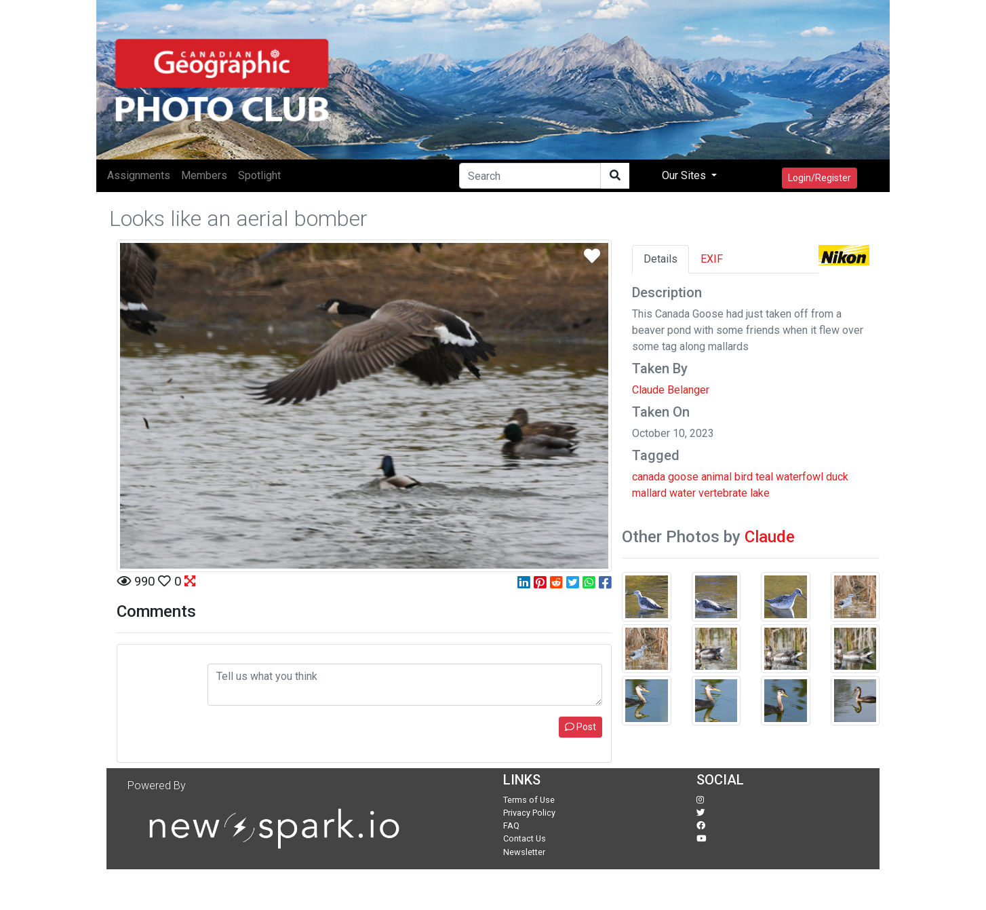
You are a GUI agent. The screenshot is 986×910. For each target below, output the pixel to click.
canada (648, 476)
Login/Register (819, 177)
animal (716, 476)
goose (683, 476)
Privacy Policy (529, 813)
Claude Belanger (670, 389)
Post (580, 726)
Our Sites (685, 175)
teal (764, 476)
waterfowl (799, 476)
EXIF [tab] (712, 258)
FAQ (511, 825)
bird (743, 476)
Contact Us (524, 838)
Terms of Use (529, 800)
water (682, 493)
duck (837, 476)
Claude (770, 536)
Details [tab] (660, 258)
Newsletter (524, 852)
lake (760, 493)
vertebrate (722, 493)
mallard (649, 493)
